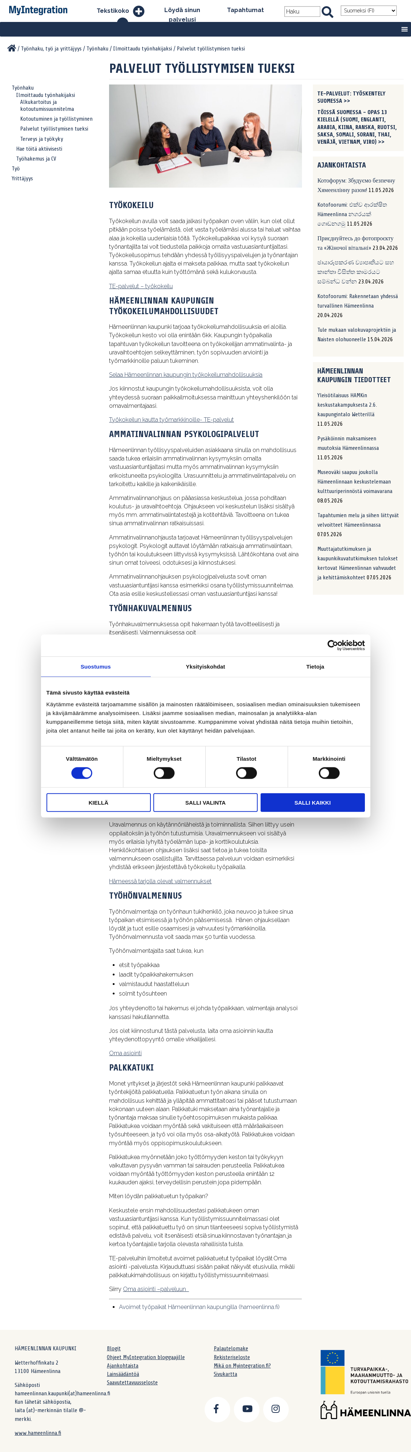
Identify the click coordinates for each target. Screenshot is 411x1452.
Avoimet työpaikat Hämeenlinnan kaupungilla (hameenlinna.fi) (199, 1307)
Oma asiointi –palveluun (156, 1289)
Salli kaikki (312, 802)
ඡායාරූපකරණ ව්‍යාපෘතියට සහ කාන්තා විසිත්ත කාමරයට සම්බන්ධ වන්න (355, 272)
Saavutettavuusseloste (132, 1382)
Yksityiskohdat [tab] (205, 666)
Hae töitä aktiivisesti (39, 149)
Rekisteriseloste (232, 1357)
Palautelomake (231, 1348)
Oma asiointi (125, 1053)
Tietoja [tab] (315, 666)
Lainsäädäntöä (123, 1374)
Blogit (114, 1348)
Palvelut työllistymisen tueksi (54, 128)
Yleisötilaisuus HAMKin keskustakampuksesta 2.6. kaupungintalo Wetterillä (347, 405)
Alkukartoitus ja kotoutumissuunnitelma (47, 105)
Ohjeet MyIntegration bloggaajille (146, 1357)
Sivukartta (225, 1374)
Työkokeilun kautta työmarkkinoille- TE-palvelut (171, 419)
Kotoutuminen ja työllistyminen (56, 119)
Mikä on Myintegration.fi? (242, 1365)
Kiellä (98, 802)
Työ (16, 168)
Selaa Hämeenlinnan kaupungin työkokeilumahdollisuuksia (185, 374)
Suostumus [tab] (96, 666)
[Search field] (302, 11)
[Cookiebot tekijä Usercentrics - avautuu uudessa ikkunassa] (333, 645)
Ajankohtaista (122, 1365)
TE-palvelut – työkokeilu (141, 286)
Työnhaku (23, 87)
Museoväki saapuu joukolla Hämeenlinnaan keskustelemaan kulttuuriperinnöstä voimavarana (354, 481)
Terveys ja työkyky (41, 139)
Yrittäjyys (22, 178)
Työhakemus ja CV (36, 158)
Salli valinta (205, 802)
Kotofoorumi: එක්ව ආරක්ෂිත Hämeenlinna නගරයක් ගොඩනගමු (352, 214)
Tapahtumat (245, 10)
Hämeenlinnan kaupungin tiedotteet (354, 375)
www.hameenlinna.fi (38, 1433)
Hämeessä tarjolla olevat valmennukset (160, 881)
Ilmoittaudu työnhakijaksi (45, 95)
